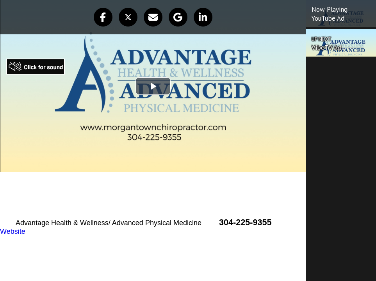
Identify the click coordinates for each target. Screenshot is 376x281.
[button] (103, 17)
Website (12, 231)
